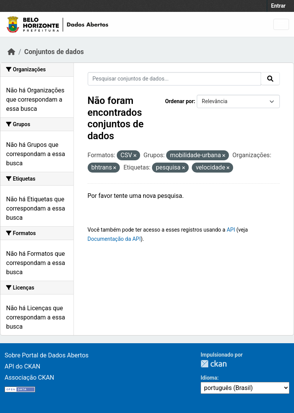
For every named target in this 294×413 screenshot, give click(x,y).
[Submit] (270, 78)
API (231, 230)
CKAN (214, 364)
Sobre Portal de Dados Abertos (46, 355)
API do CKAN (22, 366)
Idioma (209, 378)
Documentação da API (114, 239)
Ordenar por (179, 101)
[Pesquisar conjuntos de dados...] (174, 79)
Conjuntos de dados (54, 52)
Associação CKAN (29, 377)
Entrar (278, 6)
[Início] (11, 52)
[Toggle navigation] (281, 24)
